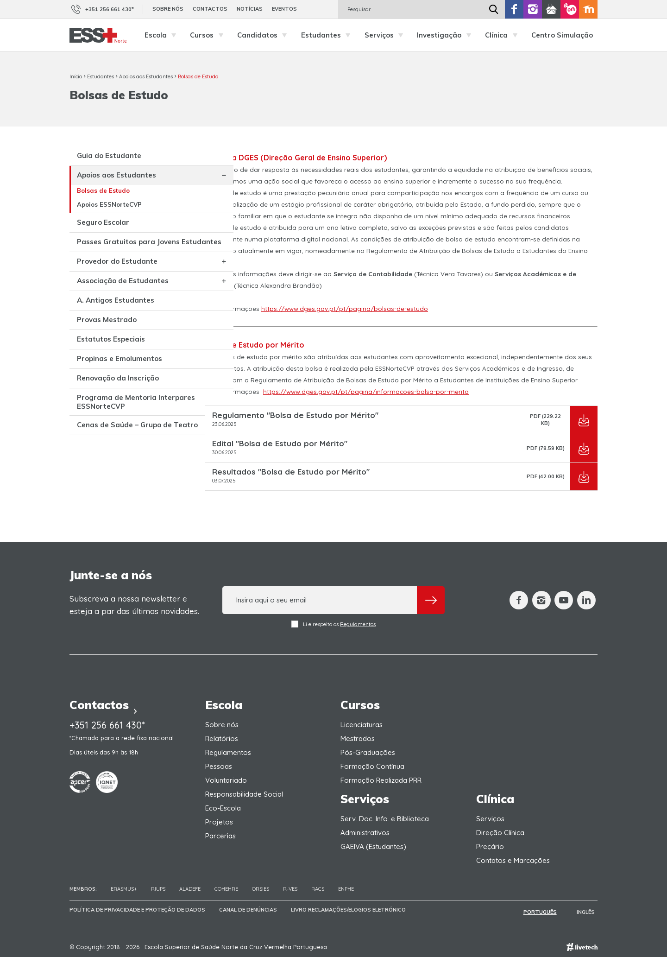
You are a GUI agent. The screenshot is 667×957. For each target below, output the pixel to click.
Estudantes (328, 35)
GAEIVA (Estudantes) (373, 846)
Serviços (386, 35)
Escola (163, 35)
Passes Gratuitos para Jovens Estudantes (107, 261)
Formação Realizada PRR (381, 780)
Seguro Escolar (103, 233)
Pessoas (218, 766)
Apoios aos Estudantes (146, 76)
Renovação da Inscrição (101, 441)
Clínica (503, 35)
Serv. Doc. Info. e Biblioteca (384, 818)
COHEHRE (226, 889)
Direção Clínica (500, 832)
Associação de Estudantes (102, 321)
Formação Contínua (372, 766)
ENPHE (346, 889)
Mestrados (357, 738)
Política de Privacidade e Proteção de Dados (137, 911)
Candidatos (264, 35)
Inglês (588, 911)
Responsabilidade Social (244, 794)
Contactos (210, 9)
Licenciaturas (361, 724)
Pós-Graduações (367, 752)
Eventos (284, 9)
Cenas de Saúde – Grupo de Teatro (107, 505)
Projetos (219, 822)
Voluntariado (226, 780)
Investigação (446, 35)
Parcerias (220, 835)
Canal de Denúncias (248, 911)
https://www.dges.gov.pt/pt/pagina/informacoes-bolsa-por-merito (366, 391)
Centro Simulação (562, 35)
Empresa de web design (582, 946)
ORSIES (260, 889)
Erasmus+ (124, 889)
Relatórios (221, 738)
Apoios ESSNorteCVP (109, 215)
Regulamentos (358, 624)
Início (75, 76)
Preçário (490, 846)
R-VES (290, 889)
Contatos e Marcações (513, 860)
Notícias (250, 9)
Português (549, 911)
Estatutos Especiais (111, 390)
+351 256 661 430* (101, 9)
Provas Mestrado (107, 371)
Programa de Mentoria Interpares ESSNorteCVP (112, 473)
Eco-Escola (223, 808)
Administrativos (365, 832)
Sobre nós (167, 9)
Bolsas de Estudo (198, 76)
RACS (317, 889)
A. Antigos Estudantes (97, 348)
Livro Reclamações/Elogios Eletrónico (348, 911)
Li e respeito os (333, 624)
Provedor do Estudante (98, 293)
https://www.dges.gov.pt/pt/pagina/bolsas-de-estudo (344, 308)
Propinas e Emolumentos (100, 414)
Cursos (209, 35)
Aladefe (190, 889)
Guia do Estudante (109, 158)
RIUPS (158, 889)
